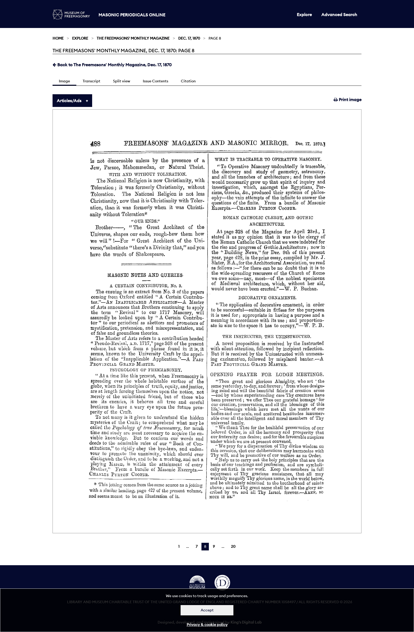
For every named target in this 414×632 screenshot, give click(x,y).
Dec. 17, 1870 (189, 38)
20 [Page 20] (233, 546)
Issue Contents (155, 81)
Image (64, 81)
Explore (304, 14)
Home (58, 38)
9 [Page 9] (214, 546)
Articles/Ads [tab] (69, 100)
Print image (347, 99)
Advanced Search (339, 14)
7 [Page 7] (196, 546)
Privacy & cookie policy (207, 624)
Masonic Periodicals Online (131, 14)
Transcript (91, 81)
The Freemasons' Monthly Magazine (133, 38)
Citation (188, 81)
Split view (121, 81)
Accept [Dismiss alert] (207, 610)
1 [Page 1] (179, 546)
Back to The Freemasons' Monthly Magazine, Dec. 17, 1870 (112, 64)
